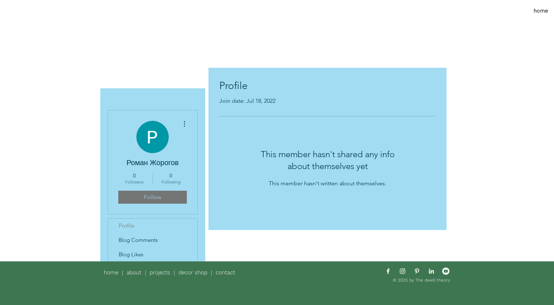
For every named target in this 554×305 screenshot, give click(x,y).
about (136, 272)
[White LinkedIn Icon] (431, 271)
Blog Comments (138, 240)
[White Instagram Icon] (402, 271)
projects (162, 272)
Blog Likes (131, 254)
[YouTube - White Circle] (445, 271)
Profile (126, 225)
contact (225, 272)
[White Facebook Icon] (388, 271)
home (113, 272)
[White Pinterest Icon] (417, 271)
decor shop (193, 272)
